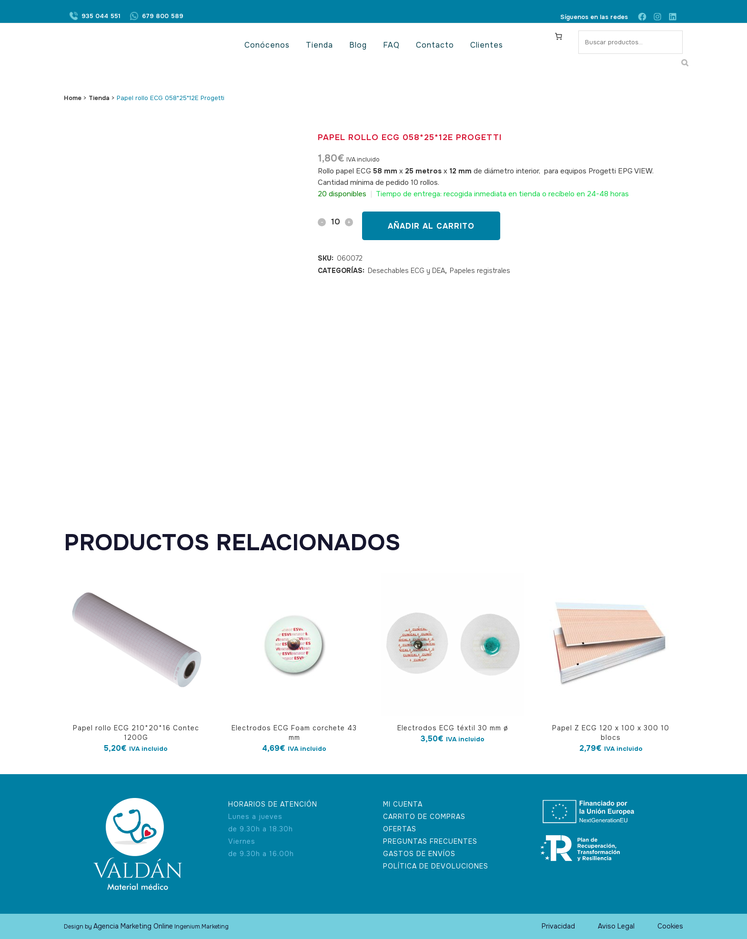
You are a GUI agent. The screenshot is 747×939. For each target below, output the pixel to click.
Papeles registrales (480, 270)
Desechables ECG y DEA (406, 270)
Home (72, 98)
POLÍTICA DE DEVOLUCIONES (435, 866)
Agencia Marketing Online (133, 926)
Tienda (99, 98)
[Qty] (335, 222)
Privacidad (558, 926)
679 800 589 (162, 17)
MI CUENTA (403, 804)
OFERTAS (399, 829)
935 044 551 (101, 17)
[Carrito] (559, 36)
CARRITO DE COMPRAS (424, 816)
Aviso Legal (616, 926)
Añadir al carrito (431, 226)
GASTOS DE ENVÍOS (419, 853)
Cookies (670, 926)
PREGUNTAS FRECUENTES (430, 841)
